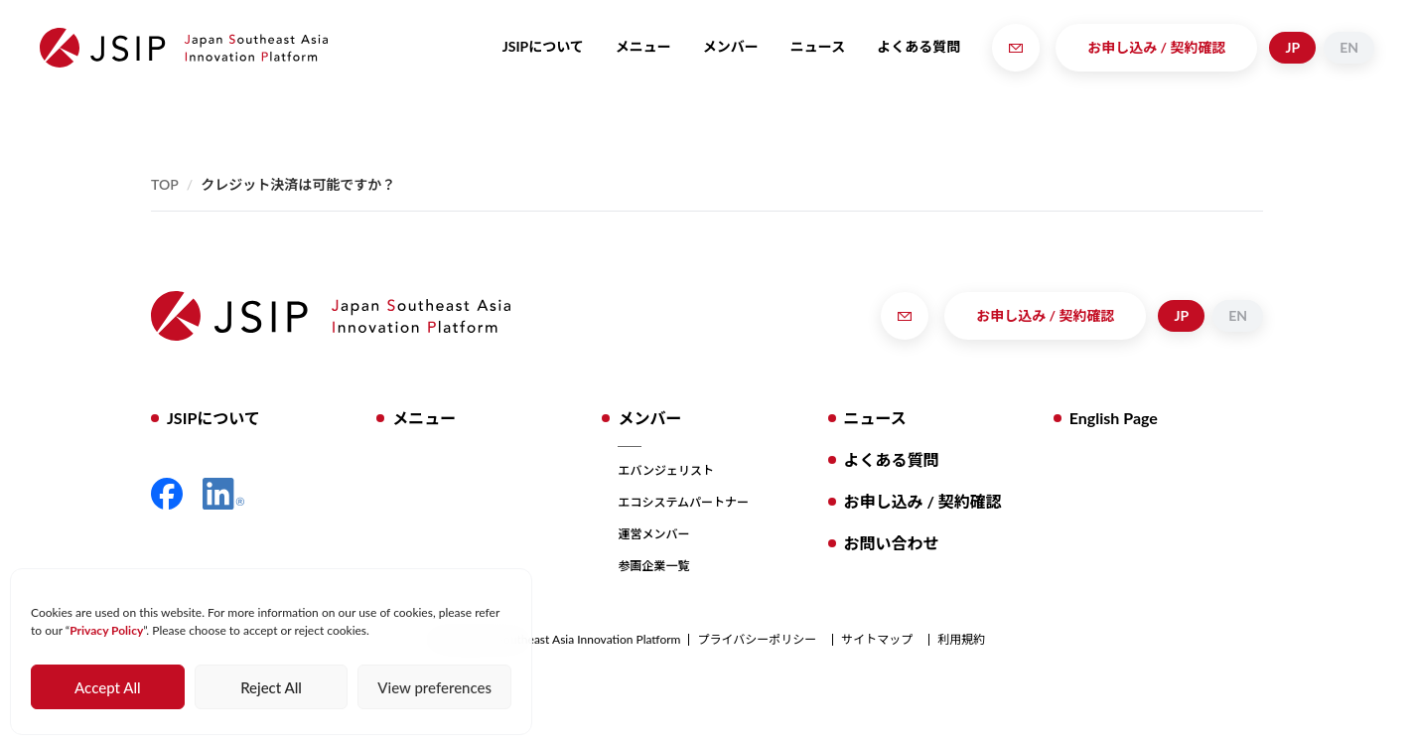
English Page (1113, 417)
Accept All (107, 687)
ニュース (817, 46)
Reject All (271, 687)
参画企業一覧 (653, 565)
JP (1292, 47)
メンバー (731, 46)
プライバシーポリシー (756, 640)
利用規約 (961, 640)
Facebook (167, 494)
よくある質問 (918, 46)
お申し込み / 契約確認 (1156, 47)
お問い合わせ (891, 542)
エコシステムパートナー (683, 502)
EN (1349, 47)
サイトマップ (877, 640)
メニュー (643, 46)
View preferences (434, 687)
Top (165, 184)
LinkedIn (223, 494)
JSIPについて (543, 46)
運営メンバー (653, 533)
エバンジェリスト (666, 470)
